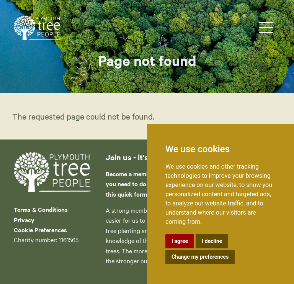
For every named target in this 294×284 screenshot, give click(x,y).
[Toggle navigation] (266, 27)
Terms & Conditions (41, 209)
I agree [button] (180, 241)
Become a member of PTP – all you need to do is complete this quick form (147, 183)
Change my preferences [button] (200, 257)
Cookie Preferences (40, 229)
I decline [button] (212, 241)
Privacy (24, 219)
